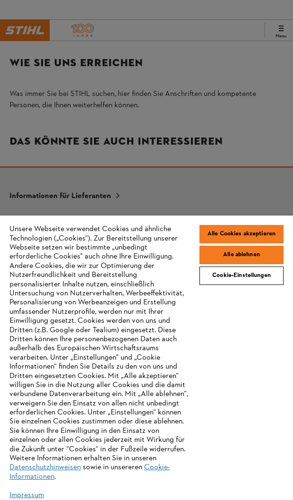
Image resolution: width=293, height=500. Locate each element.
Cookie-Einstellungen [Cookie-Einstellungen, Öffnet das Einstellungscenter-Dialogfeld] (241, 275)
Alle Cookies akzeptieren (241, 234)
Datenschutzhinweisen (45, 467)
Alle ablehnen (241, 254)
